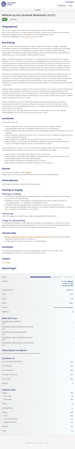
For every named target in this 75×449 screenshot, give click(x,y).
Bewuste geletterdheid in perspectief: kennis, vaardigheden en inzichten (27, 237)
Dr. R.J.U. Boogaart (67, 281)
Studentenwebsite (31, 443)
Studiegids (69, 2)
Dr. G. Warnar (6, 262)
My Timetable (26, 172)
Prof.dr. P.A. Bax (68, 283)
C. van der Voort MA (67, 286)
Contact (47, 443)
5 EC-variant (25, 37)
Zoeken (38, 10)
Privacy (40, 443)
